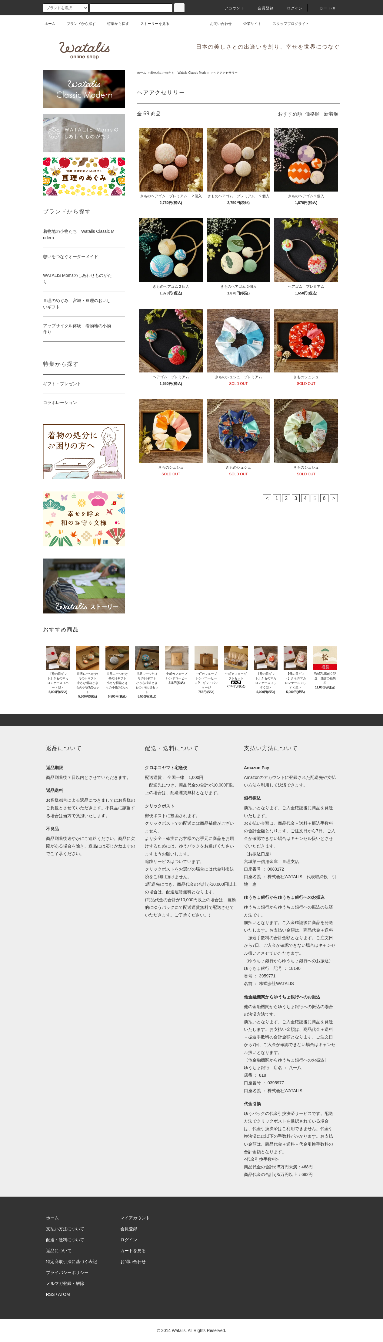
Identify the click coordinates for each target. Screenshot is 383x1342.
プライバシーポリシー (67, 1272)
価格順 (312, 114)
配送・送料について (65, 1239)
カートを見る (133, 1250)
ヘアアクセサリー (225, 72)
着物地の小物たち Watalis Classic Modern (179, 72)
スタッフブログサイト (287, 24)
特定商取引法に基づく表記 (71, 1261)
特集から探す (114, 24)
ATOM (64, 1294)
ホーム (50, 24)
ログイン (291, 8)
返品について (59, 1250)
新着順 (331, 114)
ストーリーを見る (151, 24)
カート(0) (324, 8)
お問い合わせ (217, 24)
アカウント (231, 8)
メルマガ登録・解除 (65, 1283)
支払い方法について (65, 1228)
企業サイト (248, 24)
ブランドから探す (77, 24)
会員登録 (262, 8)
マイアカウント (135, 1217)
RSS (50, 1294)
